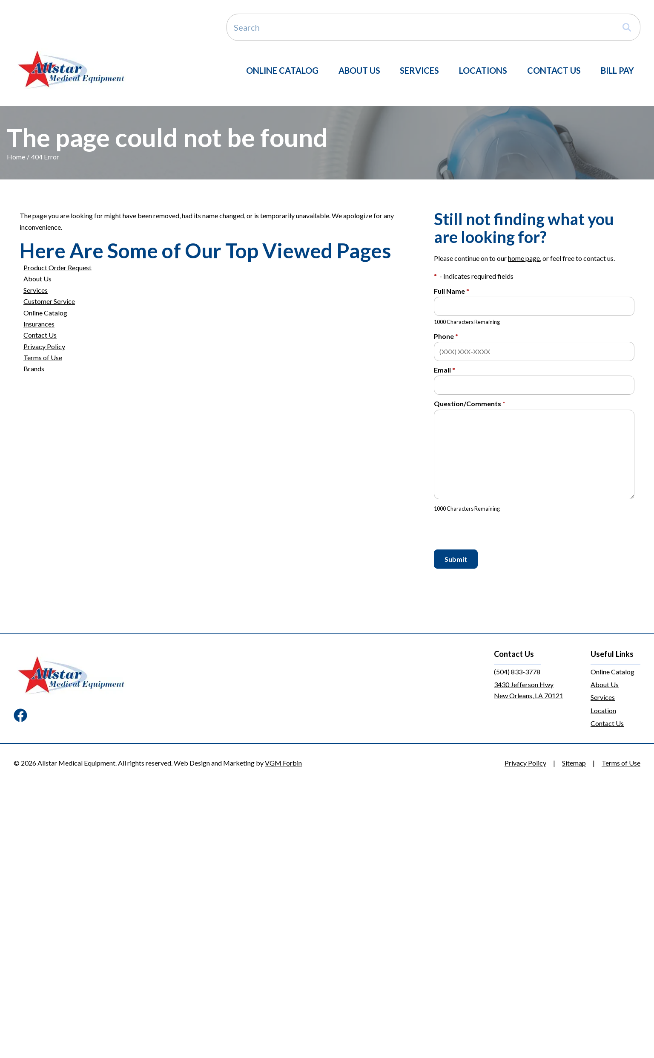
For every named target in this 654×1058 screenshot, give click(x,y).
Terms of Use (42, 357)
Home (16, 157)
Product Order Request (57, 267)
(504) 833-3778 (517, 672)
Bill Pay (617, 70)
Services (419, 70)
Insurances (38, 324)
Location (603, 710)
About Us (359, 70)
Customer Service (49, 301)
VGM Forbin (283, 763)
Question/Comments (469, 403)
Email (444, 370)
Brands (33, 368)
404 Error (45, 157)
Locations (483, 70)
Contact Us (554, 70)
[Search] (433, 27)
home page (524, 258)
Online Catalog (282, 70)
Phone (446, 336)
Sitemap (574, 763)
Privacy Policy (44, 346)
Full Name (451, 291)
